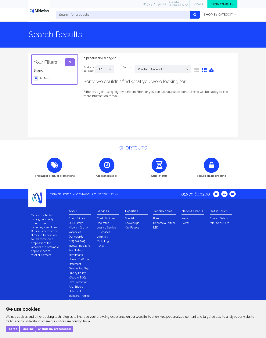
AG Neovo (46, 78)
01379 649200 (154, 4)
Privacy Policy (77, 273)
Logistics (102, 236)
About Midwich (78, 218)
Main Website (222, 3)
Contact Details (219, 218)
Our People (132, 227)
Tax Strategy (76, 250)
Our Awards (76, 236)
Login (198, 3)
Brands (157, 218)
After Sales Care (219, 223)
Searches (176, 4)
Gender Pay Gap (79, 268)
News (185, 218)
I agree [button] (12, 328)
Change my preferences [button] (54, 328)
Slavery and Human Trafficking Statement (80, 259)
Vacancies (75, 232)
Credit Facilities (106, 218)
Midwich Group (78, 227)
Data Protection (78, 282)
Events (185, 223)
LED (155, 227)
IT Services (103, 232)
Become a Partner (164, 223)
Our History (76, 223)
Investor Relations (79, 245)
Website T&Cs (77, 277)
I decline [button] (28, 328)
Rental (100, 245)
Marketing (103, 241)
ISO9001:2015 (77, 241)
